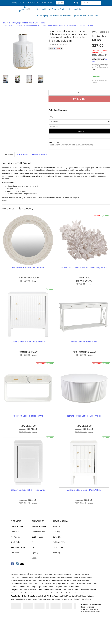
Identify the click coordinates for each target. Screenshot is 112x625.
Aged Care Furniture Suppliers (60, 574)
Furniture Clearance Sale (20, 587)
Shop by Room (43, 9)
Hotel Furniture (68, 590)
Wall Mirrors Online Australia (21, 599)
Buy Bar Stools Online (19, 580)
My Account (15, 537)
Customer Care (17, 526)
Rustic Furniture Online (36, 596)
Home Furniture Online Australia (49, 590)
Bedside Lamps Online (81, 574)
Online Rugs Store (58, 593)
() (77, 3)
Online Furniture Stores (19, 574)
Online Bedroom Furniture (40, 593)
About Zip (56, 553)
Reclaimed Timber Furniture (76, 593)
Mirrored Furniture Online (20, 593)
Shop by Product (59, 9)
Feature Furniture (38, 532)
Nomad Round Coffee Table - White (84, 416)
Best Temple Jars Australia (50, 577)
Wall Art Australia (70, 596)
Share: (55, 48)
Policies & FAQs (59, 542)
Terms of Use (58, 547)
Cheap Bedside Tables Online (21, 583)
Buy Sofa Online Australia (79, 580)
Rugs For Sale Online (18, 596)
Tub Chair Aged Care (54, 596)
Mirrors (34, 558)
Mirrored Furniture (39, 526)
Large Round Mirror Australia (85, 590)
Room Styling (42, 15)
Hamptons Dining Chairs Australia (67, 587)
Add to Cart (79, 99)
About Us (21, 2)
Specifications (22, 154)
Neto (98, 611)
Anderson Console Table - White (28, 416)
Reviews (40, 154)
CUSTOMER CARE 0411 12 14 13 (44, 2)
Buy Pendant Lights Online (58, 580)
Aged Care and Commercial (85, 15)
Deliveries (15, 553)
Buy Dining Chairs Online (38, 580)
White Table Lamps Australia (43, 599)
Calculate (79, 131)
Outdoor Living (37, 537)
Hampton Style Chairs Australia (42, 587)
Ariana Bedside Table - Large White (28, 342)
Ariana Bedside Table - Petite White (84, 490)
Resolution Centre (18, 547)
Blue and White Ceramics (70, 577)
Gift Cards (15, 532)
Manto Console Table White (84, 342)
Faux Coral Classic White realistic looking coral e (84, 267)
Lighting (35, 553)
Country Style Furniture (60, 583)
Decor (34, 547)
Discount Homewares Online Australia (83, 583)
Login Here (60, 2)
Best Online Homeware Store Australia (25, 577)
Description (8, 154)
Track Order (15, 542)
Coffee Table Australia (42, 583)
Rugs (34, 542)
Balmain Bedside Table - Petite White (27, 490)
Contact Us (29, 2)
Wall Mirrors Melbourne (86, 596)
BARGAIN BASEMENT (60, 15)
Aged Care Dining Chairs (39, 574)
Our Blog (14, 2)
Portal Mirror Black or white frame (28, 267)
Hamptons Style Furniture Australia (23, 590)
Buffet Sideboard (87, 577)
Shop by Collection (76, 9)
